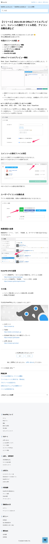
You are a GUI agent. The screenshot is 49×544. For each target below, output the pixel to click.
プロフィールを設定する (8, 382)
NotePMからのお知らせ (20, 6)
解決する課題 (6, 425)
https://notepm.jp (9, 326)
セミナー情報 (6, 450)
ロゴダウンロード (7, 464)
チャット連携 (6, 493)
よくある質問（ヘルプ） (8, 442)
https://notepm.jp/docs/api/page (13, 277)
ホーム (4, 418)
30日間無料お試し (7, 459)
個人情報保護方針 (7, 522)
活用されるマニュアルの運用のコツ (11, 386)
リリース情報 (31, 6)
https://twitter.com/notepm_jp (12, 332)
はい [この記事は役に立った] (20, 356)
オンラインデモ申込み (8, 447)
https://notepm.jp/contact (11, 343)
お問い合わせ (30, 362)
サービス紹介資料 (7, 462)
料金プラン (5, 420)
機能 (4, 423)
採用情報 (5, 537)
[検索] (24, 10)
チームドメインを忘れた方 (9, 510)
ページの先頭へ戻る (8, 368)
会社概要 (5, 534)
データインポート (7, 498)
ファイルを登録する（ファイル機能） (12, 376)
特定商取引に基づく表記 (8, 525)
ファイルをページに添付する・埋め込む (13, 379)
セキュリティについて (8, 430)
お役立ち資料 (6, 481)
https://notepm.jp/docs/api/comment (14, 281)
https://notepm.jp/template (11, 337)
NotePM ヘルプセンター (7, 6)
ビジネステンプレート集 (8, 474)
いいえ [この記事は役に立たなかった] (28, 356)
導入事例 (5, 428)
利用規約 (5, 520)
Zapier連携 (5, 496)
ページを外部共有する (7, 389)
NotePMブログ (6, 479)
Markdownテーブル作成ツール (9, 476)
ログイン (5, 508)
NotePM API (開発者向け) (8, 491)
